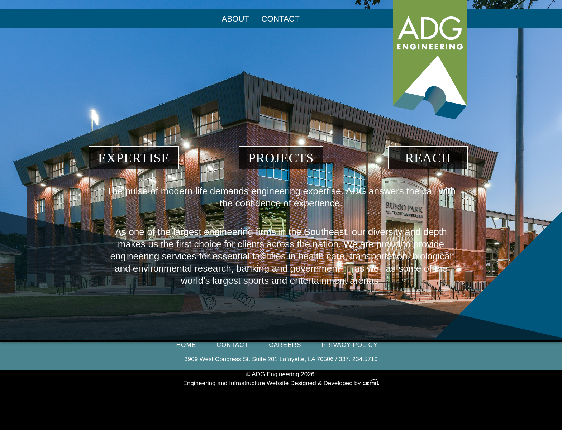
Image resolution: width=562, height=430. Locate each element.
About (235, 18)
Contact (280, 18)
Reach (428, 157)
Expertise (134, 157)
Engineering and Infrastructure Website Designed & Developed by (281, 383)
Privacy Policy (349, 344)
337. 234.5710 (358, 359)
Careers (285, 344)
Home (186, 344)
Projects (281, 157)
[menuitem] (235, 19)
